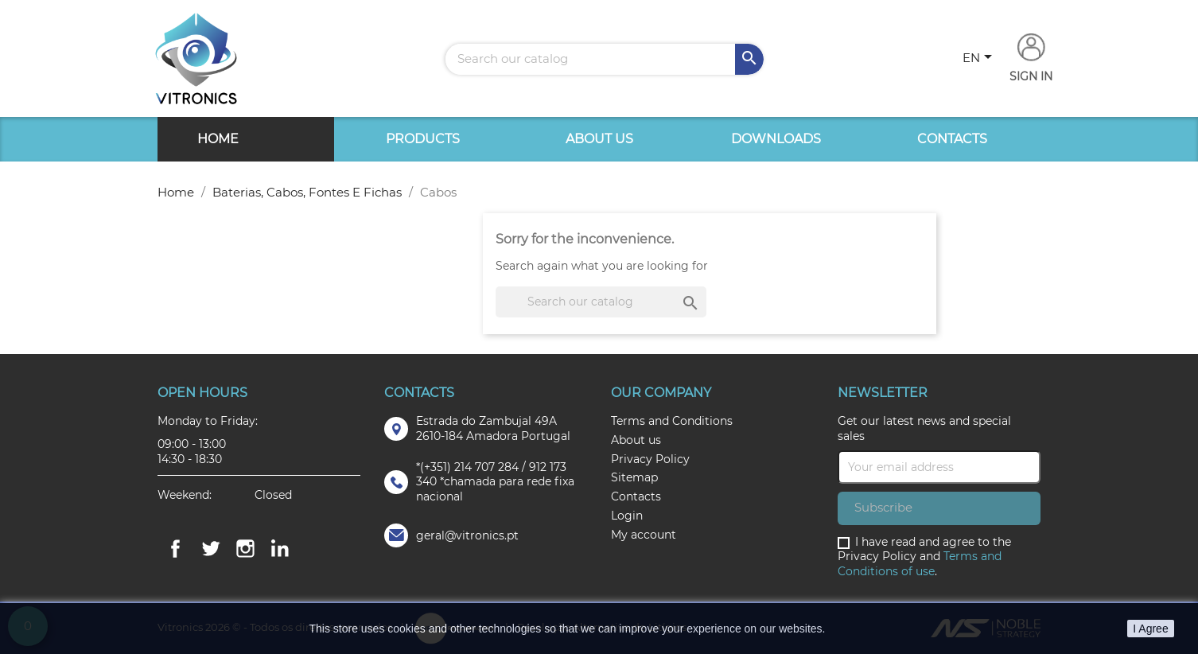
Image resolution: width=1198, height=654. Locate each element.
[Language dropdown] (980, 58)
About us (599, 138)
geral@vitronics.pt (467, 535)
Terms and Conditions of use (920, 563)
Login (627, 515)
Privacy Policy (650, 459)
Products (423, 138)
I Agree (1150, 628)
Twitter (210, 548)
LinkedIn (280, 548)
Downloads (776, 138)
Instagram (245, 548)
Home (218, 138)
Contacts (952, 138)
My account (643, 534)
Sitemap (634, 477)
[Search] (604, 59)
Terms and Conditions (672, 421)
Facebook (175, 548)
